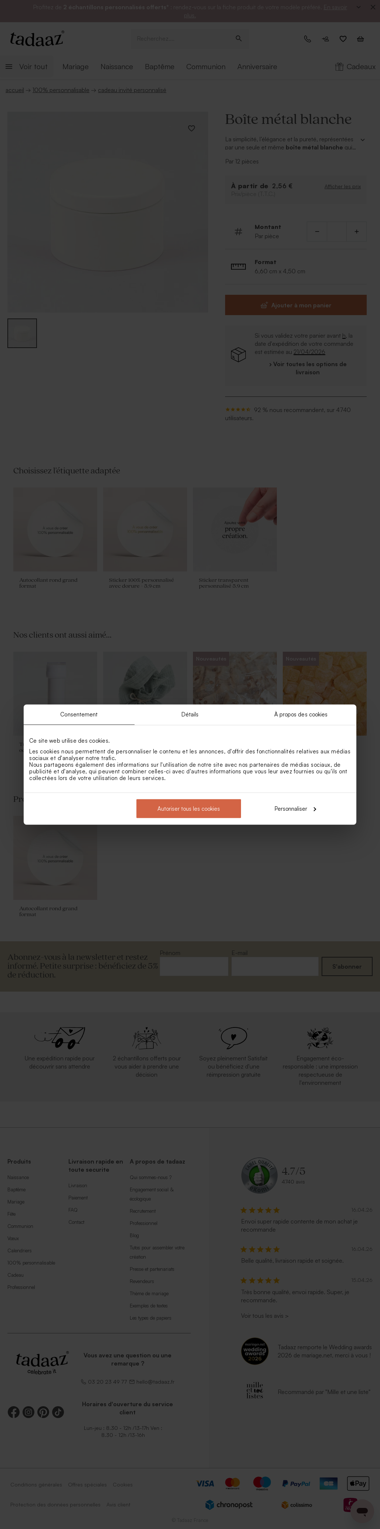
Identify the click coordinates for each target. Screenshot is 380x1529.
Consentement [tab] (79, 714)
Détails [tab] (190, 714)
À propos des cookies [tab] (301, 714)
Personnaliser (295, 808)
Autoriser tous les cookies (188, 808)
